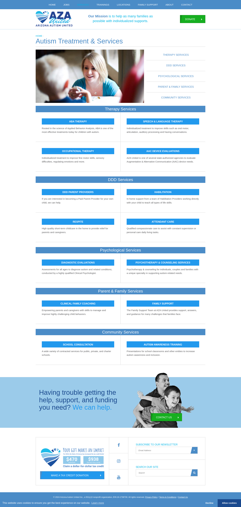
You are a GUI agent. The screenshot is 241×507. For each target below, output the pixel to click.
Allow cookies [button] (229, 503)
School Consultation (78, 344)
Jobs (66, 4)
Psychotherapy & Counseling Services (163, 262)
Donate (187, 19)
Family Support (148, 4)
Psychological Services (176, 76)
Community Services (176, 97)
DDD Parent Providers (77, 192)
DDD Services (176, 65)
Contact (186, 4)
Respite (78, 221)
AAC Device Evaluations (162, 151)
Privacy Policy (151, 497)
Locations (123, 4)
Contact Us (161, 417)
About (170, 4)
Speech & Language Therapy (163, 121)
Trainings (103, 4)
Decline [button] (209, 503)
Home (52, 4)
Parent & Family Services (176, 86)
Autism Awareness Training (163, 344)
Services (83, 4)
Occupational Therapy (78, 151)
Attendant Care (163, 221)
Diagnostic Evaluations (78, 262)
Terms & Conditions (167, 497)
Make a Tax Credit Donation (64, 475)
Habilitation (163, 192)
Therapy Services (176, 54)
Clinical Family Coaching (78, 303)
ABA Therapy (78, 121)
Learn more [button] (97, 503)
